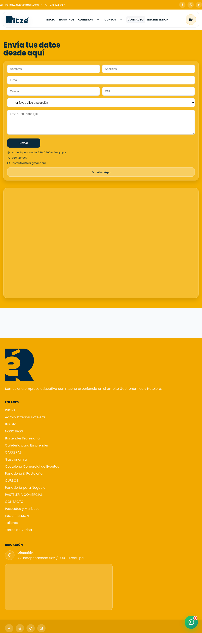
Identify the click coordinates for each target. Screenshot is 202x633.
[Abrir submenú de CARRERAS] (98, 19)
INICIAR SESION (17, 515)
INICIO (10, 410)
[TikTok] (199, 5)
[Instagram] (191, 5)
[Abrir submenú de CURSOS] (121, 19)
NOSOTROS (14, 431)
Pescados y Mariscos (22, 508)
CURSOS (11, 480)
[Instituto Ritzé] (17, 19)
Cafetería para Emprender (26, 445)
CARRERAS (13, 452)
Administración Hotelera (25, 417)
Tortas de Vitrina (18, 529)
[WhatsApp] (191, 19)
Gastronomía (16, 459)
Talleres (11, 522)
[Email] (41, 628)
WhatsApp (101, 172)
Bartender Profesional (23, 438)
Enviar (24, 143)
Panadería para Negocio (25, 487)
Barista (11, 424)
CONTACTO (14, 501)
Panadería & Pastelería (24, 473)
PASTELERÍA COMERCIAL (23, 494)
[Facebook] (182, 5)
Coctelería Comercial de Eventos (32, 466)
